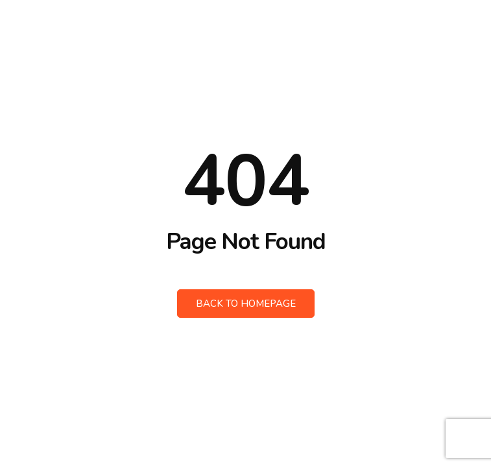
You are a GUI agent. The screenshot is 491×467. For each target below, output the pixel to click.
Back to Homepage (246, 303)
